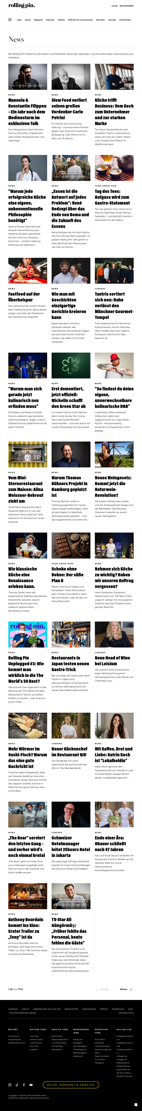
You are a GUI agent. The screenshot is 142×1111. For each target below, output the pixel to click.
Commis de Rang (59, 1043)
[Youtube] (31, 1085)
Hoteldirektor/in (80, 1049)
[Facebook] (23, 1085)
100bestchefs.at (122, 1063)
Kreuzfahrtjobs (14, 1039)
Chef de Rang (57, 1046)
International (13, 1036)
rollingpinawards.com (124, 1051)
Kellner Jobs (57, 1036)
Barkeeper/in (57, 1049)
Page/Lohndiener (102, 1056)
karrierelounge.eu (123, 1073)
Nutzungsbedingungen (22, 1012)
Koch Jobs (34, 1036)
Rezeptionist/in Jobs (16, 1043)
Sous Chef (34, 1046)
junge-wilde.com (123, 1069)
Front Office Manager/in (100, 1061)
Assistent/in (78, 1056)
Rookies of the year (124, 1076)
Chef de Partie (36, 1043)
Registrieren (127, 6)
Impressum (118, 1009)
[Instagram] (9, 1085)
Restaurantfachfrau (60, 1039)
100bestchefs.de (123, 1066)
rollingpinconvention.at (124, 1038)
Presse (104, 1009)
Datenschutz (126, 1012)
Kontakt (13, 1009)
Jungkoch (34, 1049)
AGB (130, 1009)
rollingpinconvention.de (124, 1044)
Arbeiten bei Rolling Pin (46, 1009)
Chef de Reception (102, 1046)
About (25, 1009)
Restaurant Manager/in (78, 1041)
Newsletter (71, 1009)
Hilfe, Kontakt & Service (71, 1084)
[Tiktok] (16, 1085)
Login (115, 6)
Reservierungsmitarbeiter (103, 1051)
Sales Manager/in (80, 1046)
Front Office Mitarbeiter (100, 1041)
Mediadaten (89, 1009)
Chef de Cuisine (36, 1039)
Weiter (126, 989)
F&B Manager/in (80, 1053)
